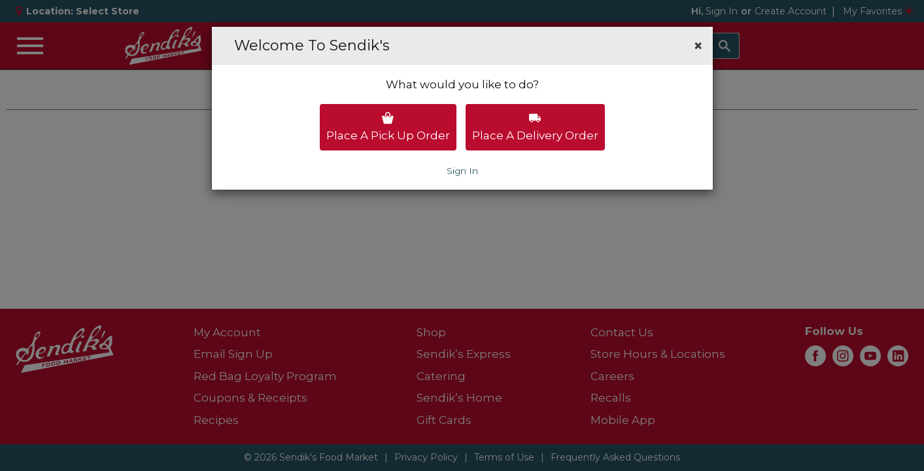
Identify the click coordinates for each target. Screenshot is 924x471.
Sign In (462, 171)
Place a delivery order (535, 127)
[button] (698, 46)
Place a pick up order (388, 127)
